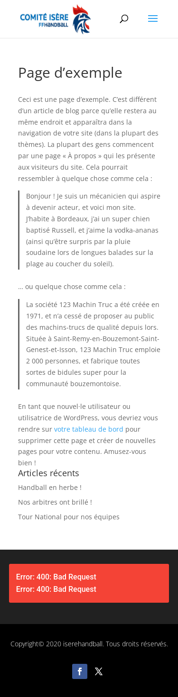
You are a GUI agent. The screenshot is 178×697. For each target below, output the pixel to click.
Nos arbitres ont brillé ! (55, 502)
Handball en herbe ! (50, 487)
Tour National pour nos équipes (69, 516)
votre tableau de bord (88, 429)
